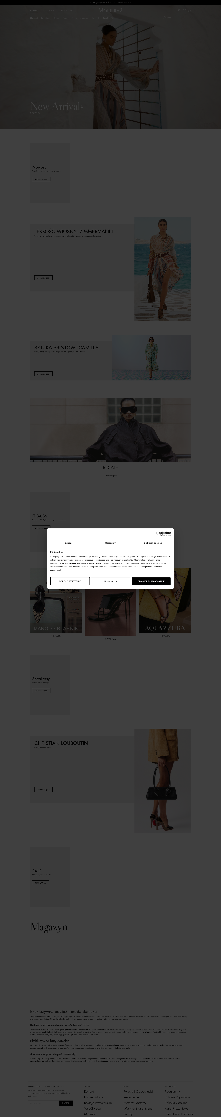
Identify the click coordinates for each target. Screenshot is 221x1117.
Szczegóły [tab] (110, 543)
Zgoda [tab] (68, 543)
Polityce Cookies (94, 563)
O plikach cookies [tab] (153, 543)
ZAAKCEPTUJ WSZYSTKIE (151, 581)
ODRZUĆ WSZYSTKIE (70, 581)
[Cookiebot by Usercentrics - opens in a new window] (158, 534)
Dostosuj (110, 581)
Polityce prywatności (72, 563)
